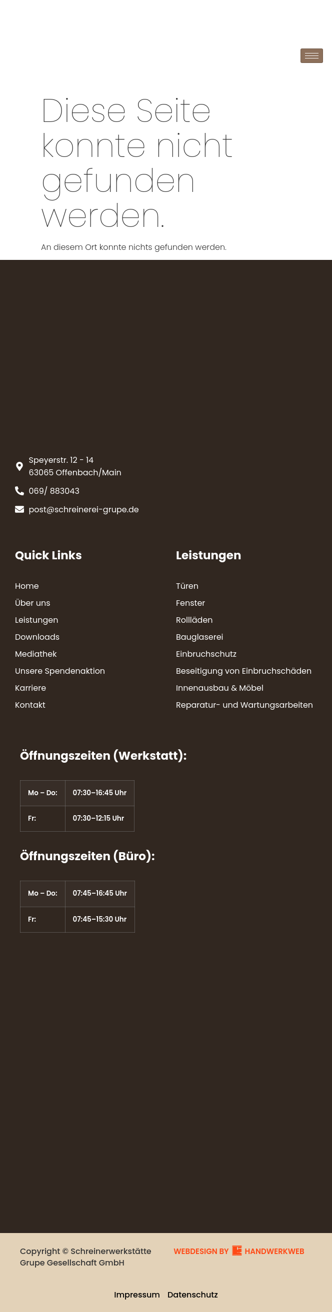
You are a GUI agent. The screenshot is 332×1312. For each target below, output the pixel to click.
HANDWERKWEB (274, 1251)
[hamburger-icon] (311, 55)
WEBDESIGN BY (201, 1251)
